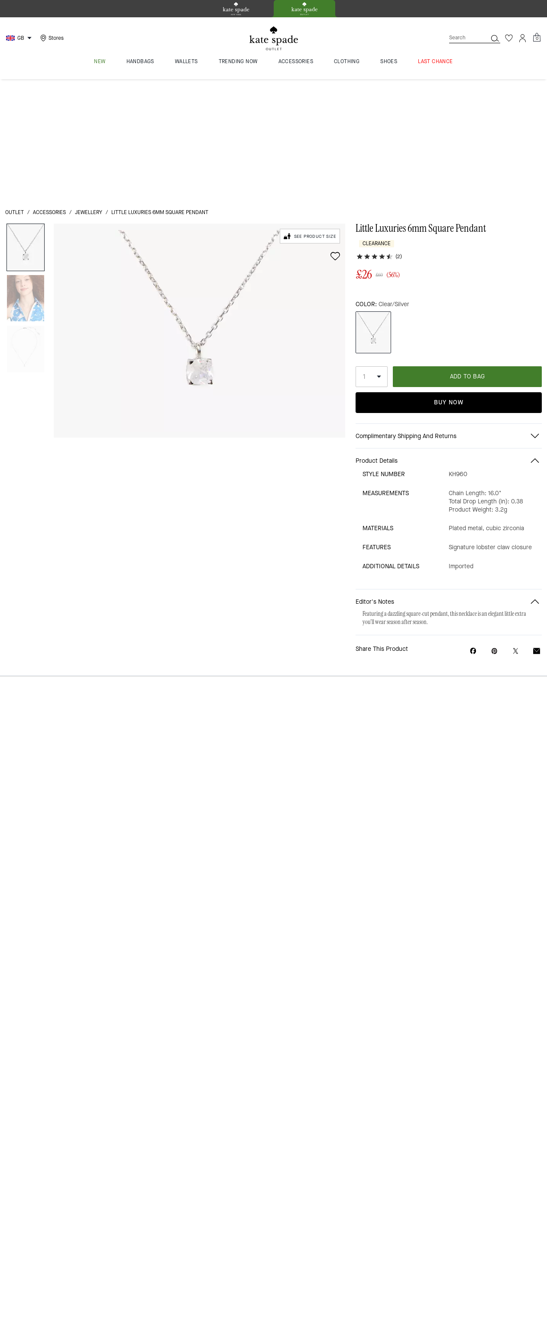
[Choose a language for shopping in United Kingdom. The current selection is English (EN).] (20, 38)
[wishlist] (335, 135)
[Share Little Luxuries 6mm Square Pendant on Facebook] (473, 539)
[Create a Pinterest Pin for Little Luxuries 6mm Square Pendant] (494, 539)
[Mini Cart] (536, 37)
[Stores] (51, 38)
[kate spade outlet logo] (273, 38)
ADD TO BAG (467, 264)
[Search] (461, 38)
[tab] (236, 8)
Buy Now (448, 290)
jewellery (88, 91)
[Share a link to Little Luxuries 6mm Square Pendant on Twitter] (515, 539)
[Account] (523, 38)
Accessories (49, 91)
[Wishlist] (509, 38)
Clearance (377, 122)
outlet (14, 91)
